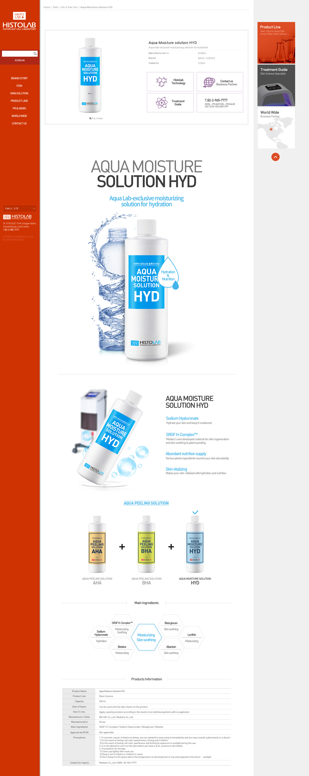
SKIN (55, 7)
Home (47, 7)
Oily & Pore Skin (69, 7)
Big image (96, 118)
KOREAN (20, 60)
